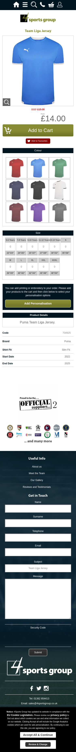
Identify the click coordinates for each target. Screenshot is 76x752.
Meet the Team (37, 473)
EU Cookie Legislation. (20, 715)
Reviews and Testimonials (37, 487)
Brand (6, 341)
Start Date (8, 356)
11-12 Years (43, 240)
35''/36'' (65, 253)
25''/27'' (32, 253)
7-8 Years (21, 240)
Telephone (38, 531)
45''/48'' (43, 273)
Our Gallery (37, 480)
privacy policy (58, 715)
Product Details (39, 315)
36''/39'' (10, 273)
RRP (33, 110)
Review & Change (38, 744)
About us (37, 466)
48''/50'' (54, 273)
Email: (24, 703)
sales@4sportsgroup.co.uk (43, 703)
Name (38, 502)
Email (38, 545)
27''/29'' (43, 253)
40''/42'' (21, 273)
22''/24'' (10, 253)
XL (32, 260)
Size (38, 233)
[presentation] (38, 637)
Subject (38, 561)
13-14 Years (55, 240)
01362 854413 (41, 698)
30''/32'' (54, 253)
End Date (7, 363)
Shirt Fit (7, 349)
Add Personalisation (38, 303)
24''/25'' (21, 253)
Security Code (38, 627)
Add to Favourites (39, 141)
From (43, 114)
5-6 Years (10, 240)
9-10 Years (32, 240)
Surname (38, 516)
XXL (43, 260)
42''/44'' (32, 273)
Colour (38, 150)
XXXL (54, 260)
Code (5, 332)
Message (38, 576)
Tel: (31, 698)
